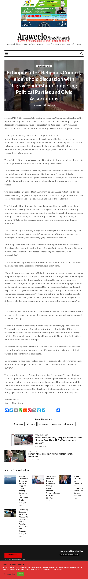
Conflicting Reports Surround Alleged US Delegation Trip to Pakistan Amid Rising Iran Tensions (24, 520)
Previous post (41, 435)
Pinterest (69, 424)
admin (37, 105)
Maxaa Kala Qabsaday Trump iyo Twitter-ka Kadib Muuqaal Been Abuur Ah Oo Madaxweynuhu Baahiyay (58, 440)
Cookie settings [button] (9, 574)
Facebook (18, 424)
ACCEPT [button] (20, 574)
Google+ (43, 424)
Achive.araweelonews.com (14, 559)
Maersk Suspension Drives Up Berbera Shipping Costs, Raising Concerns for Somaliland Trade (23, 488)
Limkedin (56, 424)
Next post (32, 451)
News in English (44, 66)
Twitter (31, 424)
